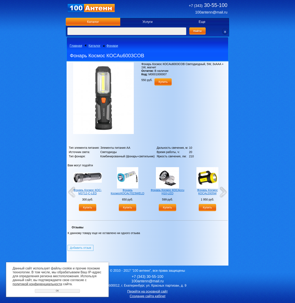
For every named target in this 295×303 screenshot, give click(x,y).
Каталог (93, 22)
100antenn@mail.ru (211, 12)
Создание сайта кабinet (147, 296)
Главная (76, 45)
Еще (202, 22)
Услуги (147, 22)
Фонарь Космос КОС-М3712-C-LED (88, 191)
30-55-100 (208, 5)
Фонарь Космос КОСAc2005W (207, 191)
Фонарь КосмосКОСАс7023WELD (127, 191)
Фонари (112, 45)
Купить (163, 81)
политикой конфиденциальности (37, 284)
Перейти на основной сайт (147, 291)
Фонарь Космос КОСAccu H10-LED (167, 191)
